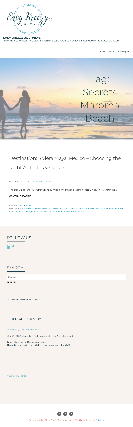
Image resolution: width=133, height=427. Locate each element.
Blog (111, 51)
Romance (43, 211)
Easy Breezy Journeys (22, 38)
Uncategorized (25, 205)
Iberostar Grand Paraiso (19, 211)
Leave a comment (45, 181)
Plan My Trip (124, 51)
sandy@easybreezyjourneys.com (24, 329)
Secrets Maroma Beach (59, 211)
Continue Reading (20, 196)
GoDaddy (99, 420)
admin (31, 181)
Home (102, 51)
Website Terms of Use (17, 376)
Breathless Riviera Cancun (53, 208)
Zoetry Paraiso (77, 211)
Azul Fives (36, 208)
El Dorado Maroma (74, 208)
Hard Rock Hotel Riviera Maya (109, 208)
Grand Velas (89, 208)
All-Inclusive (25, 208)
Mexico (34, 211)
